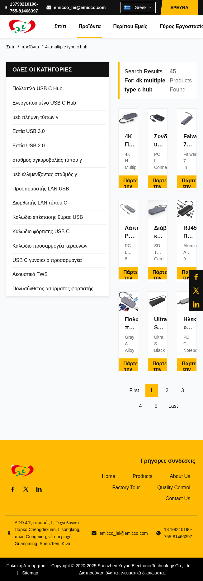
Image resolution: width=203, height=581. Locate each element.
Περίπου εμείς (130, 26)
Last (173, 406)
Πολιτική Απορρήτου (25, 565)
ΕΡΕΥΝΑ (179, 7)
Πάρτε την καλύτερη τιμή (130, 183)
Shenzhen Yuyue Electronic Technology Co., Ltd (144, 565)
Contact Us (178, 498)
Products (142, 476)
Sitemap (30, 572)
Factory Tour (126, 487)
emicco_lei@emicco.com (80, 7)
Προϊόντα (90, 26)
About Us (180, 476)
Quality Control (173, 487)
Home (108, 476)
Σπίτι (60, 26)
